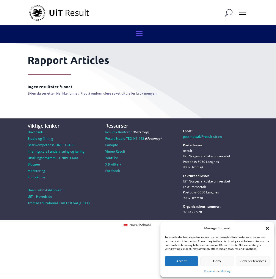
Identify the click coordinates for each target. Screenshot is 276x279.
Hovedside (36, 120)
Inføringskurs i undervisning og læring (56, 140)
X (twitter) (113, 153)
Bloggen (34, 153)
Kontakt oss (36, 166)
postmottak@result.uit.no (202, 125)
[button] (267, 228)
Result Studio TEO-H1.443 (124, 127)
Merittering (36, 159)
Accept (181, 261)
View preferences (253, 261)
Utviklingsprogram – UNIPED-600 (53, 146)
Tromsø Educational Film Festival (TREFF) (59, 191)
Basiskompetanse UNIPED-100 (51, 133)
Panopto (111, 133)
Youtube (111, 146)
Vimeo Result (115, 140)
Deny (217, 261)
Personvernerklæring (217, 271)
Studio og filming (40, 127)
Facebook (112, 159)
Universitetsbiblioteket (45, 178)
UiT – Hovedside (40, 185)
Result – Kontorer (118, 120)
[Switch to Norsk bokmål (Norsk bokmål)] (138, 213)
